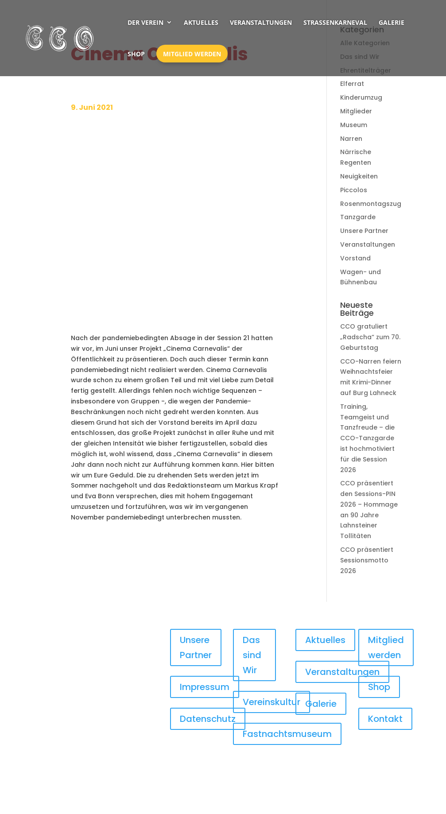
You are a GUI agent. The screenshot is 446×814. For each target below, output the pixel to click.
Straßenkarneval (335, 22)
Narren (351, 138)
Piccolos (353, 190)
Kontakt (385, 719)
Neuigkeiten (359, 176)
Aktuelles (201, 22)
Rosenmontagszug (370, 203)
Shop (136, 54)
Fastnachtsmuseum (287, 734)
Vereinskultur (271, 702)
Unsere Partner (364, 230)
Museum (353, 124)
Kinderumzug (361, 97)
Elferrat (352, 83)
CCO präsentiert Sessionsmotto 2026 (366, 560)
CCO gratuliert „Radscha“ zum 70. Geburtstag (370, 337)
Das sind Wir (252, 655)
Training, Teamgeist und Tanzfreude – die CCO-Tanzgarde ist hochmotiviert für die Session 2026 (367, 438)
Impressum (204, 687)
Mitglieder (356, 111)
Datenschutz (208, 719)
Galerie (391, 22)
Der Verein (145, 22)
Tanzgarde (358, 217)
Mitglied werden (192, 54)
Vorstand (355, 258)
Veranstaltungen (261, 22)
